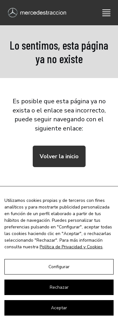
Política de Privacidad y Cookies (71, 247)
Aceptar (59, 308)
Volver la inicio (59, 156)
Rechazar (59, 287)
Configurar (59, 267)
